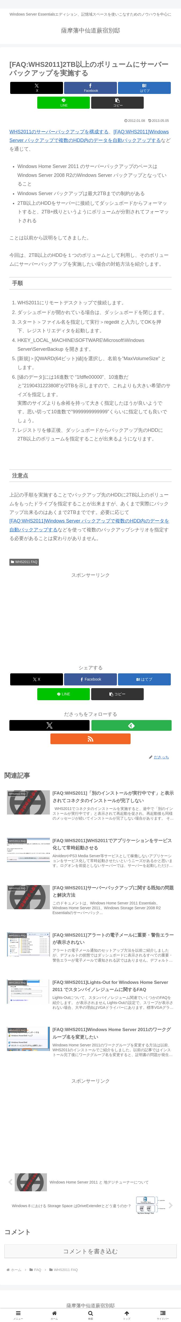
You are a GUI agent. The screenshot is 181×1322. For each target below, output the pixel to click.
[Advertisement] (91, 617)
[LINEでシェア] (63, 103)
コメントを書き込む (90, 1251)
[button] (117, 103)
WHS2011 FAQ (24, 562)
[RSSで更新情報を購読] (90, 738)
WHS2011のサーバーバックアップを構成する (59, 131)
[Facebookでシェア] (90, 88)
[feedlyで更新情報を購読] (131, 725)
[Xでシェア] (36, 88)
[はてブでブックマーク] (144, 88)
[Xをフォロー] (49, 725)
